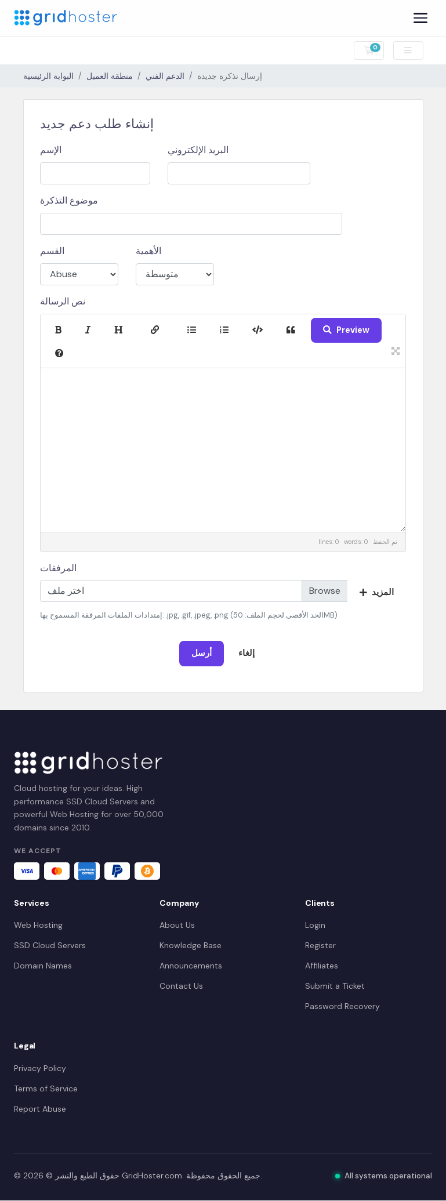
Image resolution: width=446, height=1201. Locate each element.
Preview (346, 330)
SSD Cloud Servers (50, 945)
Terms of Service (46, 1088)
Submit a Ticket (335, 986)
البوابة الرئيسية (48, 76)
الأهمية (148, 251)
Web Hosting (38, 925)
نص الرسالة (62, 301)
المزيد (377, 592)
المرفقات (58, 568)
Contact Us (181, 986)
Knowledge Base (190, 945)
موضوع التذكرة (69, 200)
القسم (52, 251)
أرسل (201, 653)
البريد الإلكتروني (198, 150)
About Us (177, 925)
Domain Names (43, 965)
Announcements (190, 965)
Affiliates (321, 965)
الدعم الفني (165, 76)
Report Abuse (40, 1109)
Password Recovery (342, 1006)
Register (320, 945)
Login (315, 925)
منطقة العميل (109, 76)
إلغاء (246, 653)
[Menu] (420, 18)
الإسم (50, 150)
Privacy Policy (40, 1068)
